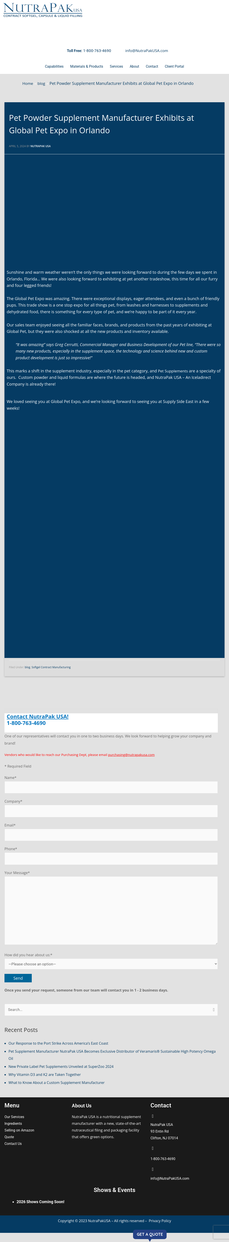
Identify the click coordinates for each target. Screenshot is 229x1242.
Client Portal (174, 66)
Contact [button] (152, 66)
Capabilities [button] (54, 66)
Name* (111, 785)
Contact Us (13, 1153)
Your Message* (111, 914)
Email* (111, 834)
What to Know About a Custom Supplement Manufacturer (56, 1091)
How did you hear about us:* (111, 969)
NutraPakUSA (100, 1229)
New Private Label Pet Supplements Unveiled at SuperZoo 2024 (61, 1075)
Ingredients (13, 1133)
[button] (54, 66)
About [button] (134, 66)
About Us (84, 1114)
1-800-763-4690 (97, 50)
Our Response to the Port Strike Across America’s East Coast (58, 1052)
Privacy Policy (160, 1229)
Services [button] (116, 66)
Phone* (111, 859)
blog (27, 668)
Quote (9, 1146)
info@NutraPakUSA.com (146, 50)
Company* (111, 810)
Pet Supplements (174, 371)
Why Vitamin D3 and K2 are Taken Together (44, 1083)
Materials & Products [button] (86, 66)
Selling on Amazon (19, 1139)
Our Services (14, 1126)
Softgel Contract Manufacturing (51, 668)
